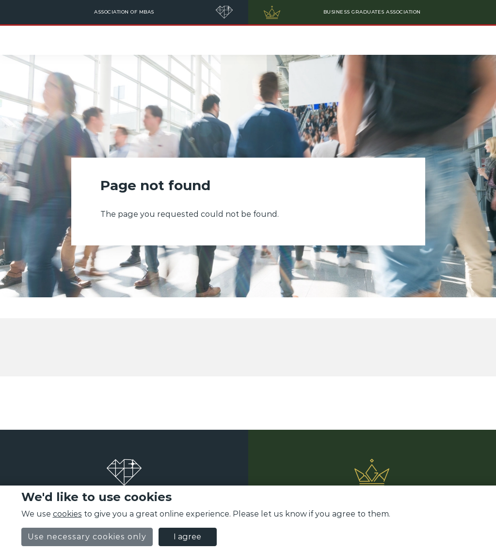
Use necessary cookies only (87, 536)
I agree (187, 536)
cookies (67, 514)
